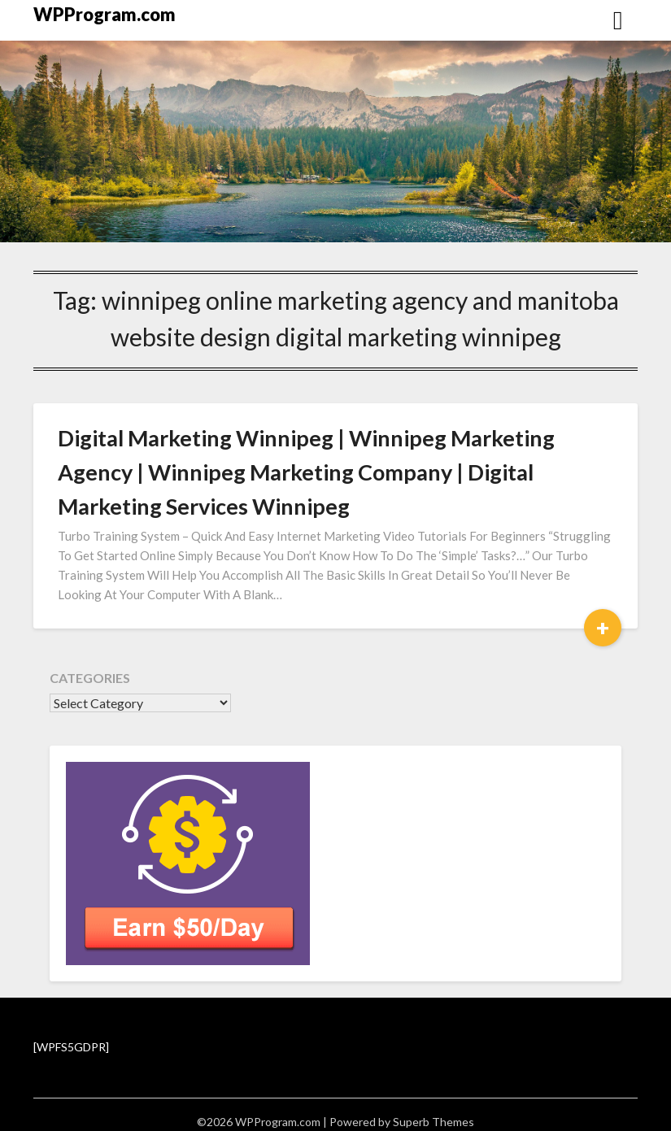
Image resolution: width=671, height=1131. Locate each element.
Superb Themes (433, 1122)
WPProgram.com (104, 14)
